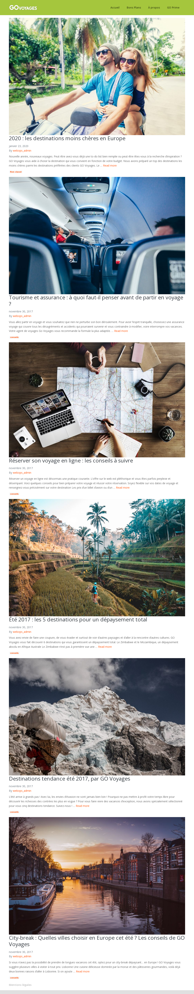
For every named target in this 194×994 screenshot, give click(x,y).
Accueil (115, 7)
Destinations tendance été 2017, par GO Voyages (69, 778)
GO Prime (173, 7)
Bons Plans (134, 7)
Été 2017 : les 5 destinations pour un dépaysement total (78, 619)
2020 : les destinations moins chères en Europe (67, 138)
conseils (14, 337)
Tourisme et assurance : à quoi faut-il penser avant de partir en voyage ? (96, 300)
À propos (154, 7)
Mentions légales (20, 985)
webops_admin (22, 150)
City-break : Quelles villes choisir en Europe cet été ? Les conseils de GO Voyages (97, 941)
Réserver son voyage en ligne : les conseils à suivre (71, 460)
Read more (110, 165)
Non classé (16, 171)
